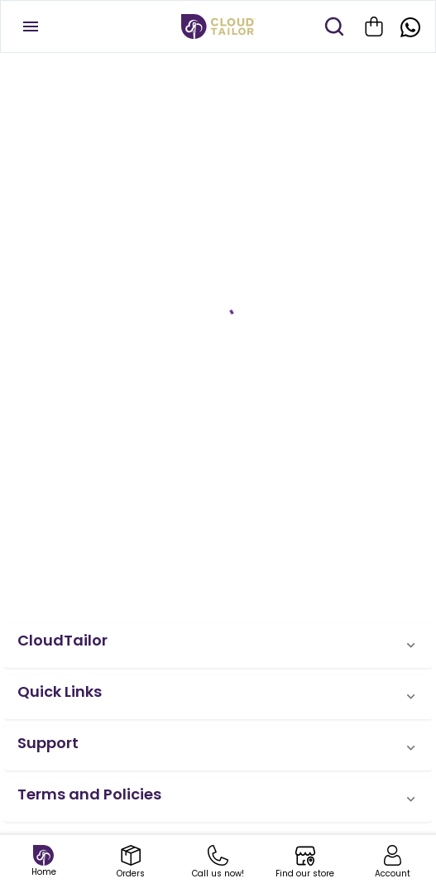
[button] (218, 645)
